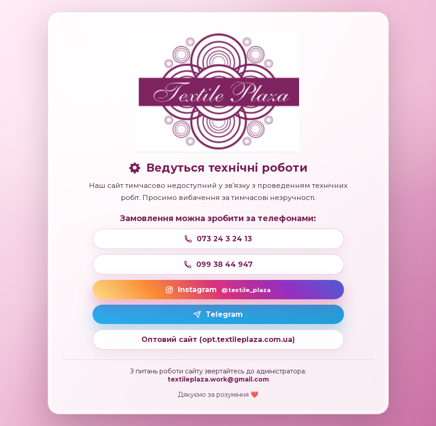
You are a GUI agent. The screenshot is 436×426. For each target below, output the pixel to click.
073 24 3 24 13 (218, 239)
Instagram (218, 289)
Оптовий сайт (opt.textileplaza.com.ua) (218, 339)
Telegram (218, 314)
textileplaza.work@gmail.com (218, 379)
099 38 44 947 (218, 264)
